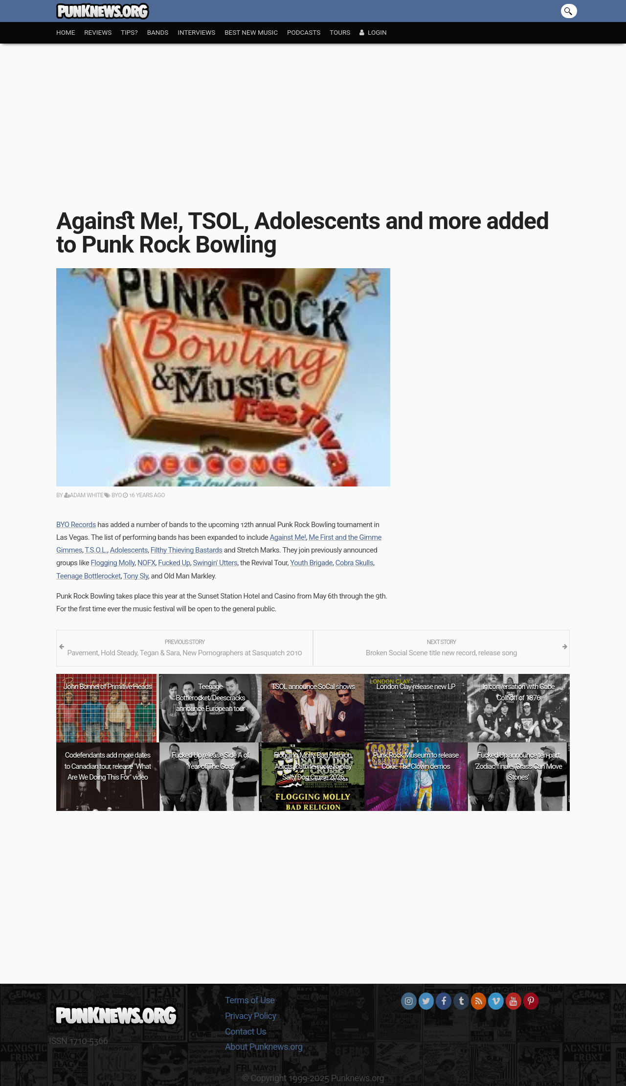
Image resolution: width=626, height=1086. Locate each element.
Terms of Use (249, 1000)
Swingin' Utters (215, 562)
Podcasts (303, 32)
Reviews (98, 32)
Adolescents (129, 550)
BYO (112, 495)
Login (372, 32)
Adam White (83, 495)
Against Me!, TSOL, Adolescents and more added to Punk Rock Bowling (302, 232)
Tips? (129, 32)
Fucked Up (174, 562)
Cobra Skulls (354, 562)
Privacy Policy (250, 1016)
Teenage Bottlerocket (88, 576)
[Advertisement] (313, 116)
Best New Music (251, 32)
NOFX (146, 562)
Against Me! (288, 537)
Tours (340, 32)
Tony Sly (135, 576)
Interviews (196, 32)
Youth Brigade (311, 562)
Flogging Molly (113, 562)
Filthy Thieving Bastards (187, 550)
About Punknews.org (263, 1046)
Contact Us (245, 1031)
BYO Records (76, 524)
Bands (158, 32)
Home (65, 32)
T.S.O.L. (96, 550)
